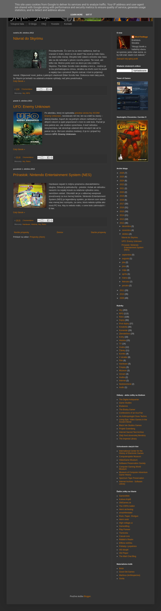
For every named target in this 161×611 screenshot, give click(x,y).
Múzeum (123, 370)
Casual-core (124, 536)
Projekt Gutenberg (127, 429)
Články (122, 350)
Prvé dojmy (124, 323)
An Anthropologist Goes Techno (133, 416)
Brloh (121, 568)
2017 (122, 204)
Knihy (121, 337)
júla (124, 262)
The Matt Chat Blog (127, 556)
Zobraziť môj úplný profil (127, 59)
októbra (125, 234)
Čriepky (122, 367)
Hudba (122, 377)
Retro (28, 161)
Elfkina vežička (125, 543)
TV (120, 344)
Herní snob (124, 519)
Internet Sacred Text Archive (131, 432)
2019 (122, 196)
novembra (126, 230)
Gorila (121, 578)
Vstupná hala (17, 24)
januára (125, 285)
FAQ (44, 24)
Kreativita (123, 327)
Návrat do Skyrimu (28, 38)
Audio (121, 387)
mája (124, 270)
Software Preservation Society (132, 463)
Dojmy (122, 320)
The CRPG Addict (127, 506)
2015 (122, 211)
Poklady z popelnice (128, 546)
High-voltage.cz (126, 523)
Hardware (26, 224)
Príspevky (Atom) (37, 237)
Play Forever (124, 529)
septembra (127, 255)
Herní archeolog (126, 509)
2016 (122, 207)
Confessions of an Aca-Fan (131, 413)
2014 (122, 215)
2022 (122, 184)
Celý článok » (19, 81)
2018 (122, 200)
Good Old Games (126, 572)
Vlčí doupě (123, 550)
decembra (126, 226)
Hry (24, 93)
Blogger (87, 596)
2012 (122, 223)
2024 (122, 181)
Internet (122, 380)
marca (125, 278)
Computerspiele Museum (130, 456)
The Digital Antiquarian (129, 399)
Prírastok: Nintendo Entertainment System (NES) (52, 175)
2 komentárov (28, 220)
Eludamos (123, 406)
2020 (122, 192)
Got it (89, 15)
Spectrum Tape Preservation (131, 478)
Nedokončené (125, 384)
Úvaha (122, 347)
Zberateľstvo (124, 334)
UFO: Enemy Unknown (31, 107)
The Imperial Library (128, 439)
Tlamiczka (123, 533)
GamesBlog (124, 526)
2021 (122, 188)
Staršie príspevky (98, 232)
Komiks (122, 354)
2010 (122, 294)
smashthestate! (125, 513)
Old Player (123, 553)
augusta (126, 258)
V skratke (123, 357)
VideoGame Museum (128, 460)
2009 (122, 298)
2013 (122, 219)
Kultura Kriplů (125, 499)
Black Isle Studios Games (130, 425)
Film (121, 360)
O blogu (33, 24)
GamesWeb (124, 496)
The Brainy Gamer (127, 409)
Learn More (76, 15)
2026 (122, 173)
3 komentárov (28, 157)
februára (126, 281)
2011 (122, 290)
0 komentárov (27, 89)
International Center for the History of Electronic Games (131, 452)
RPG (28, 93)
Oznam (122, 374)
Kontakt (68, 24)
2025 (122, 177)
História (34, 224)
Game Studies (125, 403)
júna (124, 266)
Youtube (55, 24)
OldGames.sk (125, 502)
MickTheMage (141, 37)
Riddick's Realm (126, 539)
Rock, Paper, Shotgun (128, 516)
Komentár (123, 330)
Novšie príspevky (21, 232)
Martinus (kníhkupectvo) (129, 575)
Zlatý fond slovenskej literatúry (132, 435)
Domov (60, 232)
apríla (124, 274)
